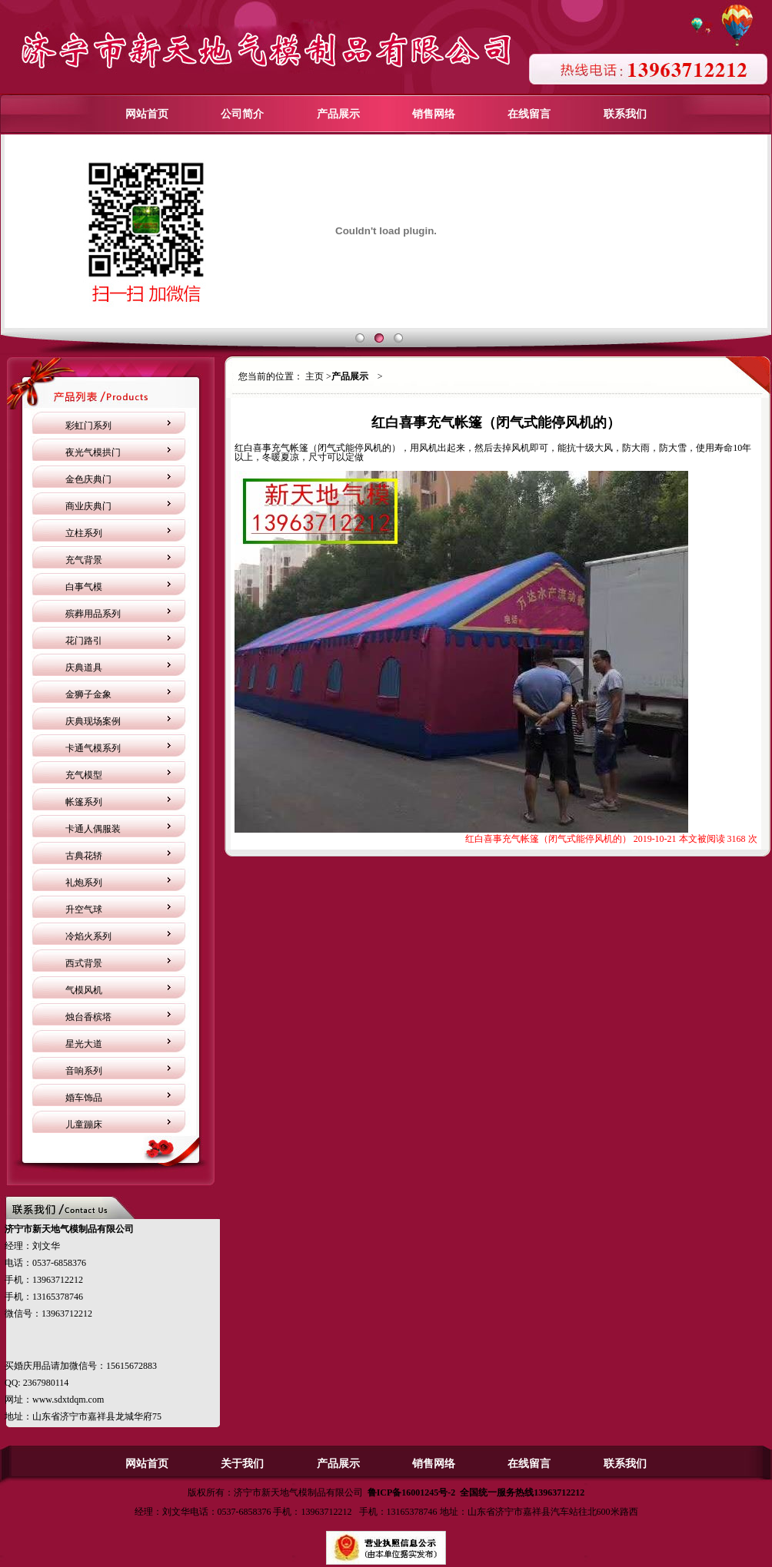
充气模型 (83, 775)
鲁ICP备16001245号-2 (412, 1492)
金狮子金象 (88, 694)
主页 (314, 376)
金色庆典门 (88, 479)
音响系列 (83, 1070)
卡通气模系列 (93, 748)
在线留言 (529, 114)
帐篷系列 (83, 802)
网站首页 (146, 114)
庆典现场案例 (93, 721)
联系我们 (625, 114)
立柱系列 (83, 533)
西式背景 (83, 963)
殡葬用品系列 (93, 613)
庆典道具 (83, 667)
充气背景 (83, 560)
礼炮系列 (83, 882)
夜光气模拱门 (93, 452)
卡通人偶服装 (93, 828)
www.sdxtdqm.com (68, 1399)
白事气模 (83, 586)
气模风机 (83, 990)
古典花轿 (83, 855)
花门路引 (83, 640)
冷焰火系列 (88, 936)
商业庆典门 (88, 506)
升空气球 (83, 909)
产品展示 (338, 114)
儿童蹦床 (83, 1124)
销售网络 (433, 114)
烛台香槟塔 (88, 1017)
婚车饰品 (83, 1097)
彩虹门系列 (88, 425)
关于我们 (242, 1463)
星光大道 (83, 1044)
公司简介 (242, 114)
